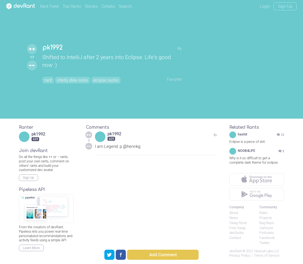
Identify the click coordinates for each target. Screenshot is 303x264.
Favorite (174, 79)
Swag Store (238, 223)
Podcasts (266, 233)
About (233, 213)
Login (265, 6)
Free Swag (237, 228)
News (233, 218)
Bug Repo (266, 223)
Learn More (31, 248)
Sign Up (285, 6)
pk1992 (52, 47)
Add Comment (163, 254)
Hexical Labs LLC (266, 251)
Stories (91, 6)
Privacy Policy (239, 255)
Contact (235, 238)
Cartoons (266, 228)
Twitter (264, 243)
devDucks (236, 233)
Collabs (108, 6)
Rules (263, 213)
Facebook (267, 238)
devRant (235, 251)
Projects (265, 218)
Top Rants (71, 6)
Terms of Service (266, 255)
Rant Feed (49, 6)
